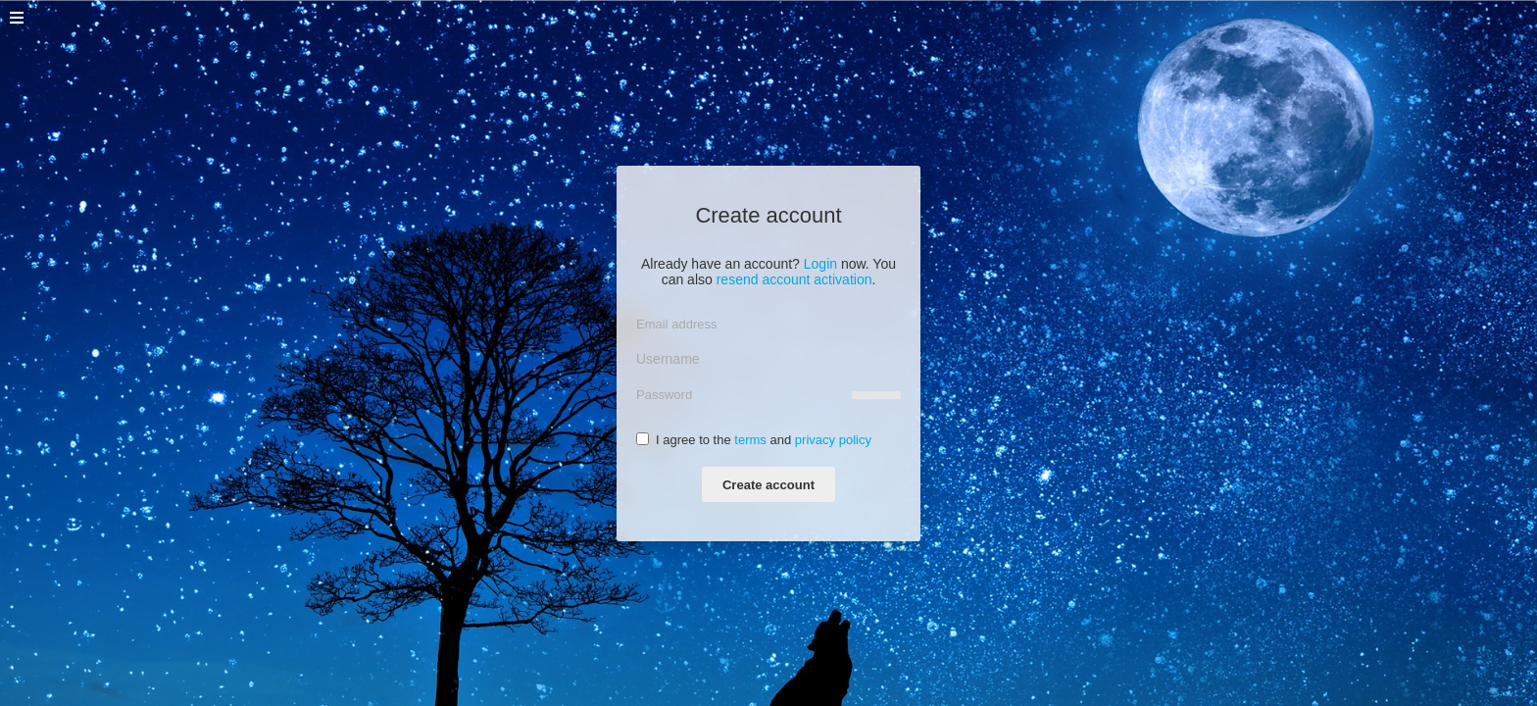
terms (750, 439)
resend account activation (794, 279)
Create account (768, 485)
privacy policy (833, 439)
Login (820, 264)
